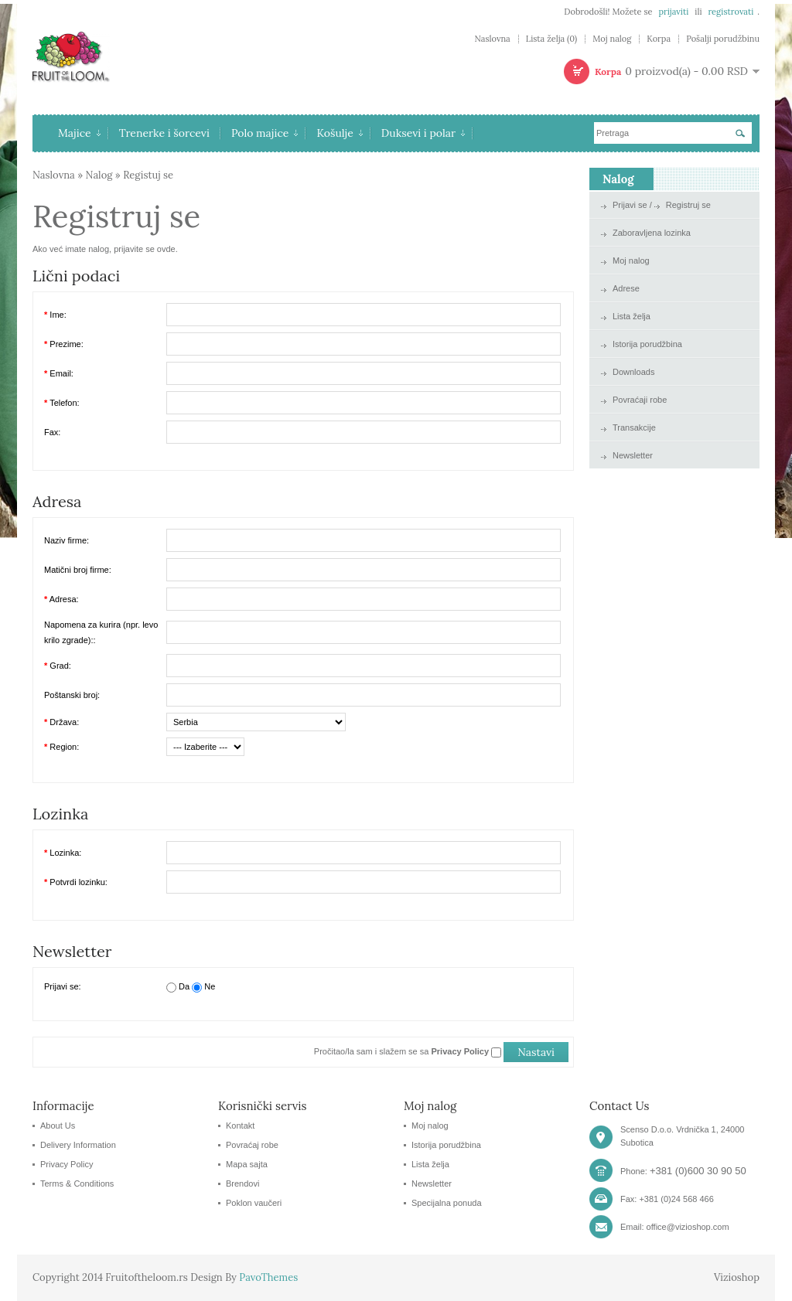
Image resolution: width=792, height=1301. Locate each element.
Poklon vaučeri (254, 1202)
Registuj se (148, 175)
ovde (166, 249)
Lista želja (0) (551, 39)
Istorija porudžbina (647, 344)
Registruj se (688, 204)
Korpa (659, 39)
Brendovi (242, 1183)
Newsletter (633, 455)
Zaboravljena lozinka (652, 232)
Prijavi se (630, 204)
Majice (79, 133)
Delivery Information (78, 1144)
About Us (57, 1125)
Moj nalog (611, 39)
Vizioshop (737, 1277)
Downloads (633, 371)
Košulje (339, 133)
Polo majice (265, 133)
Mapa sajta (247, 1164)
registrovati (730, 11)
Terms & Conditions (77, 1183)
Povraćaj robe (252, 1144)
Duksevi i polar (423, 133)
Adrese (626, 288)
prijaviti (673, 11)
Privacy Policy (66, 1164)
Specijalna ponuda (446, 1202)
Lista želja (631, 316)
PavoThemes (268, 1277)
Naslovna (492, 39)
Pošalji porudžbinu (723, 39)
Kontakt (240, 1125)
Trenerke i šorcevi (164, 133)
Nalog (99, 175)
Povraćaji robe (640, 399)
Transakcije (634, 427)
